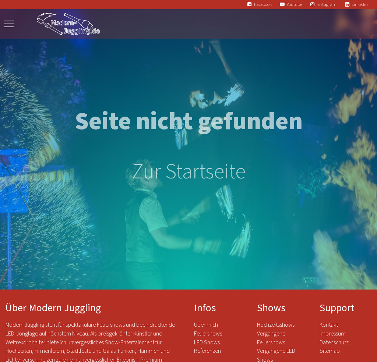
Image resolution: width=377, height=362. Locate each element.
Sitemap (330, 351)
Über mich (206, 325)
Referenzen (207, 351)
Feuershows (208, 334)
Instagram (327, 4)
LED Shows (207, 342)
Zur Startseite (189, 171)
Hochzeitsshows (276, 325)
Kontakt (329, 325)
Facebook (263, 4)
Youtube (294, 4)
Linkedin (360, 4)
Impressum (333, 334)
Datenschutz (335, 342)
